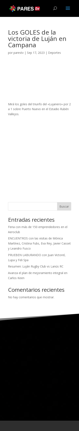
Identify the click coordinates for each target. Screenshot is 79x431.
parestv (18, 53)
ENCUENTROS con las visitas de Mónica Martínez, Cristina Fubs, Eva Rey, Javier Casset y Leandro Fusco (39, 243)
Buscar (64, 206)
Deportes (54, 53)
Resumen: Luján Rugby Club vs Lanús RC (35, 266)
